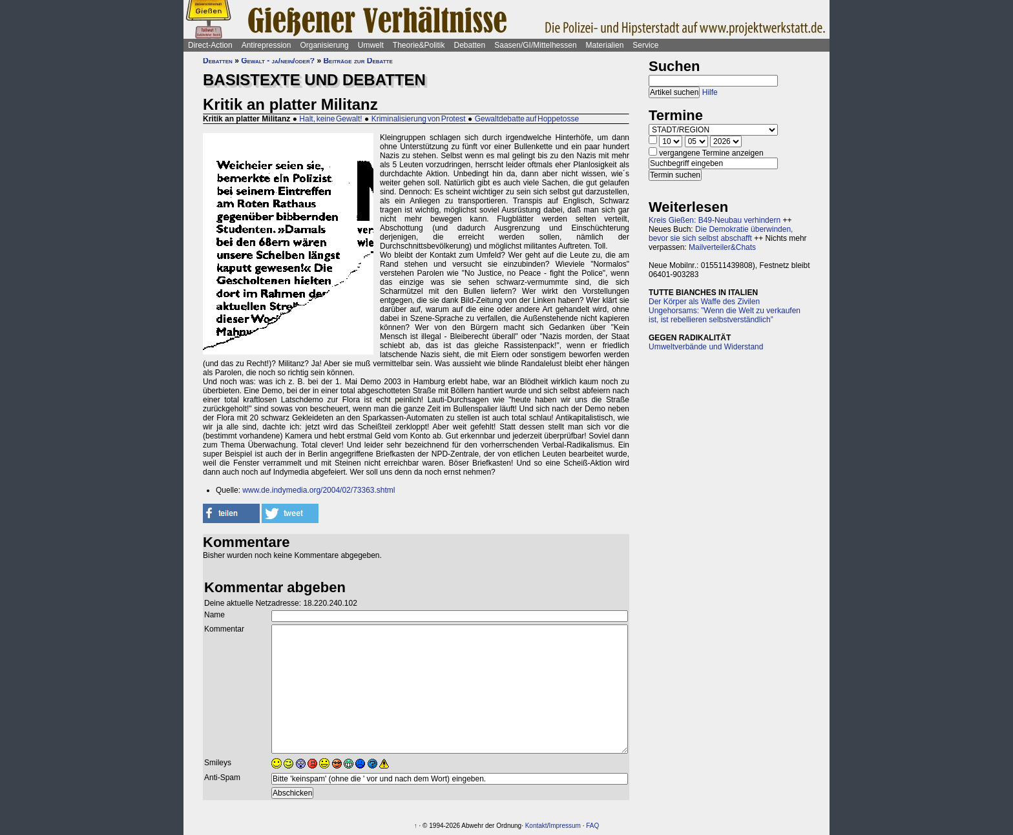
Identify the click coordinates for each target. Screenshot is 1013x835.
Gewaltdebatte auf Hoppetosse (527, 118)
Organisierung (324, 45)
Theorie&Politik (419, 45)
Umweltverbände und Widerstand (706, 346)
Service (645, 45)
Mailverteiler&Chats (722, 247)
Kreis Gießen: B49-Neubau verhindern (714, 220)
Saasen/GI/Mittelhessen (535, 45)
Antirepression (266, 45)
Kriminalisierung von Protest (418, 118)
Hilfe (710, 92)
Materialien (605, 45)
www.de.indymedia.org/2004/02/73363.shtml (318, 490)
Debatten (470, 45)
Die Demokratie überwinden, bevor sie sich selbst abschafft (721, 234)
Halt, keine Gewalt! (330, 118)
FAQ (592, 825)
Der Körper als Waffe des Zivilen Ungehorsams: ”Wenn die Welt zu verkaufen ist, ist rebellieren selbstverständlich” (724, 310)
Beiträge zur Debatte (357, 60)
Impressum (564, 825)
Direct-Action (210, 45)
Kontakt (536, 825)
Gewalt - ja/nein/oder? (278, 60)
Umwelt (371, 45)
